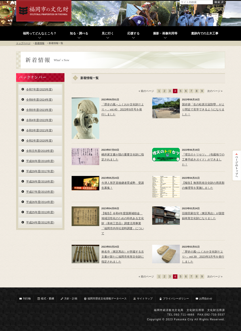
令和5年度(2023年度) (39, 109)
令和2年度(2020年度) (39, 140)
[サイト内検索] (196, 2)
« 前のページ (146, 91)
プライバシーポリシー (174, 298)
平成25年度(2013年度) (40, 212)
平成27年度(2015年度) (40, 191)
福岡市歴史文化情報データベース (105, 298)
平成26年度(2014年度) (40, 202)
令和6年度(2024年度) (39, 99)
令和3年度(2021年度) (39, 130)
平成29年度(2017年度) (40, 171)
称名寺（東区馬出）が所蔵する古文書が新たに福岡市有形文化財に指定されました (122, 256)
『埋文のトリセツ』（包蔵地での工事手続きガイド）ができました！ (203, 159)
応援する (133, 33)
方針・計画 (68, 298)
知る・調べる (79, 33)
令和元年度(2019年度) (40, 150)
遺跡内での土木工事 (204, 33)
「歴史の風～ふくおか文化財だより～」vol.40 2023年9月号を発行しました (122, 109)
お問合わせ (203, 298)
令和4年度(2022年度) (39, 120)
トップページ (23, 43)
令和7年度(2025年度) (39, 89)
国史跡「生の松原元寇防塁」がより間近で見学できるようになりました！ (203, 109)
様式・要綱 (45, 298)
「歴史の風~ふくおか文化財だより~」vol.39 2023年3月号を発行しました (203, 256)
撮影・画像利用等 (165, 33)
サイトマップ (143, 298)
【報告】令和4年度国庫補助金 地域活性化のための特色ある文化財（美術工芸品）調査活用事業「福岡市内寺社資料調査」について (122, 223)
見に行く (108, 33)
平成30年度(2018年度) (40, 161)
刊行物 (25, 298)
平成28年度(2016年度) (40, 181)
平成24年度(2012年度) (40, 222)
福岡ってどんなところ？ (39, 33)
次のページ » (214, 91)
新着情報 (39, 43)
